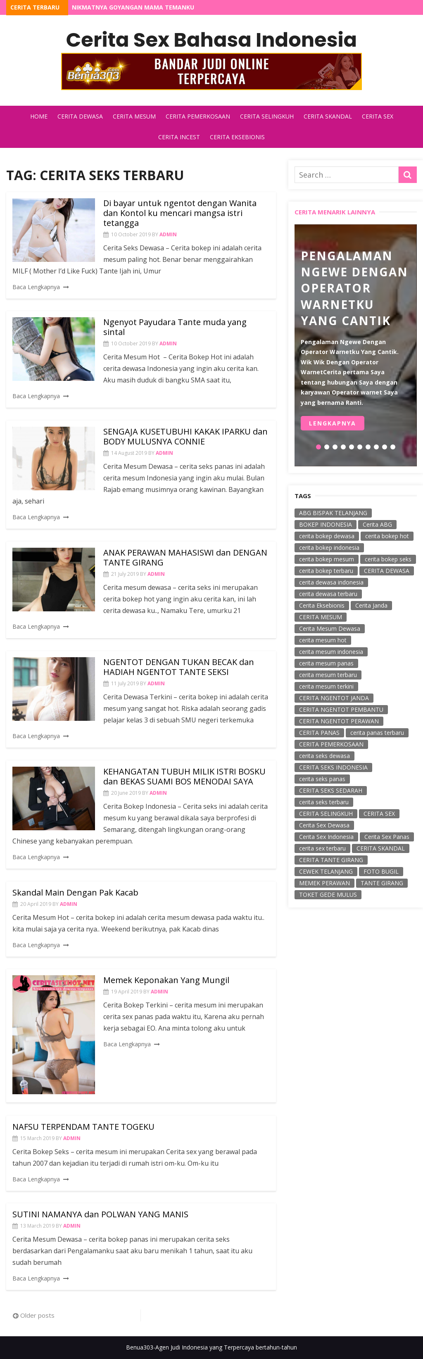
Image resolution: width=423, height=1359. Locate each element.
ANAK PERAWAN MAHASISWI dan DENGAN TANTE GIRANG (185, 557)
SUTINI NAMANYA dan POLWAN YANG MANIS (100, 1214)
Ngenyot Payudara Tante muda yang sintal (175, 326)
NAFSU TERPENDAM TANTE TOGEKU (83, 1126)
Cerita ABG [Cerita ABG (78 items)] (377, 524)
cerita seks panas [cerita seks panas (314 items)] (322, 779)
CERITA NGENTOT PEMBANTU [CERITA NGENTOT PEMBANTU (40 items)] (341, 709)
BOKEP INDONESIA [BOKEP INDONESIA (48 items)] (325, 524)
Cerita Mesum (134, 116)
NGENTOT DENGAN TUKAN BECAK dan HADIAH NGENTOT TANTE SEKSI (178, 666)
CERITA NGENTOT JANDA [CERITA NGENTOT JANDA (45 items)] (334, 698)
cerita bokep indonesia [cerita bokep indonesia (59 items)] (329, 547)
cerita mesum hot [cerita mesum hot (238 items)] (323, 640)
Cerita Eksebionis (237, 137)
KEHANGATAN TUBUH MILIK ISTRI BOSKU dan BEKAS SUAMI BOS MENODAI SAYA (184, 776)
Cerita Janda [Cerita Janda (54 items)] (371, 605)
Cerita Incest (179, 137)
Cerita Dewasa (80, 116)
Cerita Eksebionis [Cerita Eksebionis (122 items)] (322, 605)
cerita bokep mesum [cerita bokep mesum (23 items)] (326, 559)
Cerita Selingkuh (267, 116)
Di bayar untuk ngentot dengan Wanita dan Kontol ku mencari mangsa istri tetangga (180, 212)
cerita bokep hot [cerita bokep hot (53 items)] (387, 536)
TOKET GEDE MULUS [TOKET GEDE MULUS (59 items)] (328, 894)
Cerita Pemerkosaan (198, 116)
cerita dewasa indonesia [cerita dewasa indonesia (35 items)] (331, 582)
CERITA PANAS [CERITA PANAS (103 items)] (319, 733)
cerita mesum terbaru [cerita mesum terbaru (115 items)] (328, 675)
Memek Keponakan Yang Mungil (166, 980)
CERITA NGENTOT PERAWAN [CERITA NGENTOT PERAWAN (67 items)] (339, 721)
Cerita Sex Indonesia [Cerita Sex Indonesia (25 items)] (326, 837)
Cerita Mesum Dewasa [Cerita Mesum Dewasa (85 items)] (329, 628)
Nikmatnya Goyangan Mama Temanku (133, 7)
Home (39, 116)
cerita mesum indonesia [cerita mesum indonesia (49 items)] (331, 652)
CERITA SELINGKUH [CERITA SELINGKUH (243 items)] (326, 813)
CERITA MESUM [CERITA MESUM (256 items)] (320, 617)
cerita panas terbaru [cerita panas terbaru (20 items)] (377, 733)
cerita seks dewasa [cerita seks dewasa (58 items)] (324, 756)
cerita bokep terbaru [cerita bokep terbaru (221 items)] (326, 571)
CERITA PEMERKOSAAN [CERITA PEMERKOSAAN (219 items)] (331, 744)
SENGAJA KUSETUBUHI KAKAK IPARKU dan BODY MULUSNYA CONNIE (185, 436)
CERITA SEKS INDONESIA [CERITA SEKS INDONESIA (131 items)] (333, 767)
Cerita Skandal (328, 116)
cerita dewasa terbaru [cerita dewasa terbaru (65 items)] (328, 594)
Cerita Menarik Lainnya (335, 212)
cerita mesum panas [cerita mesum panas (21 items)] (326, 663)
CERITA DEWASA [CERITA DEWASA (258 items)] (386, 571)
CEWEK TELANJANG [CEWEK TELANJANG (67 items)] (326, 871)
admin (168, 234)
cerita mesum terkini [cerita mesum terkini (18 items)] (326, 686)
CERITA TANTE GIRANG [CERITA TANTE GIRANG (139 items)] (331, 860)
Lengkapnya (332, 424)
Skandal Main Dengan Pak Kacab (75, 892)
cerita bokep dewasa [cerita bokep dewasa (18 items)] (326, 536)
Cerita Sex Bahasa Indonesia (211, 40)
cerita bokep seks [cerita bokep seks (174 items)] (388, 559)
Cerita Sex (377, 116)
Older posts (37, 1315)
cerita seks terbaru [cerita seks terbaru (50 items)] (324, 802)
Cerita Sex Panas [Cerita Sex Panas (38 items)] (386, 837)
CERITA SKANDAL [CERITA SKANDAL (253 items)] (380, 848)
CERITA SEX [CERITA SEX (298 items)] (379, 813)
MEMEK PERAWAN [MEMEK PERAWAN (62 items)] (324, 883)
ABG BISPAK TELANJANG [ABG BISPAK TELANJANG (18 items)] (333, 513)
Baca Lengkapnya (36, 287)
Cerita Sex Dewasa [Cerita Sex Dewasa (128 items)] (324, 825)
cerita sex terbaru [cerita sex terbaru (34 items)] (322, 848)
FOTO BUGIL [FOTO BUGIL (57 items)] (381, 871)
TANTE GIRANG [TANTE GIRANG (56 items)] (382, 883)
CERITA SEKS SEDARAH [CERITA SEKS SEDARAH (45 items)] (330, 790)
